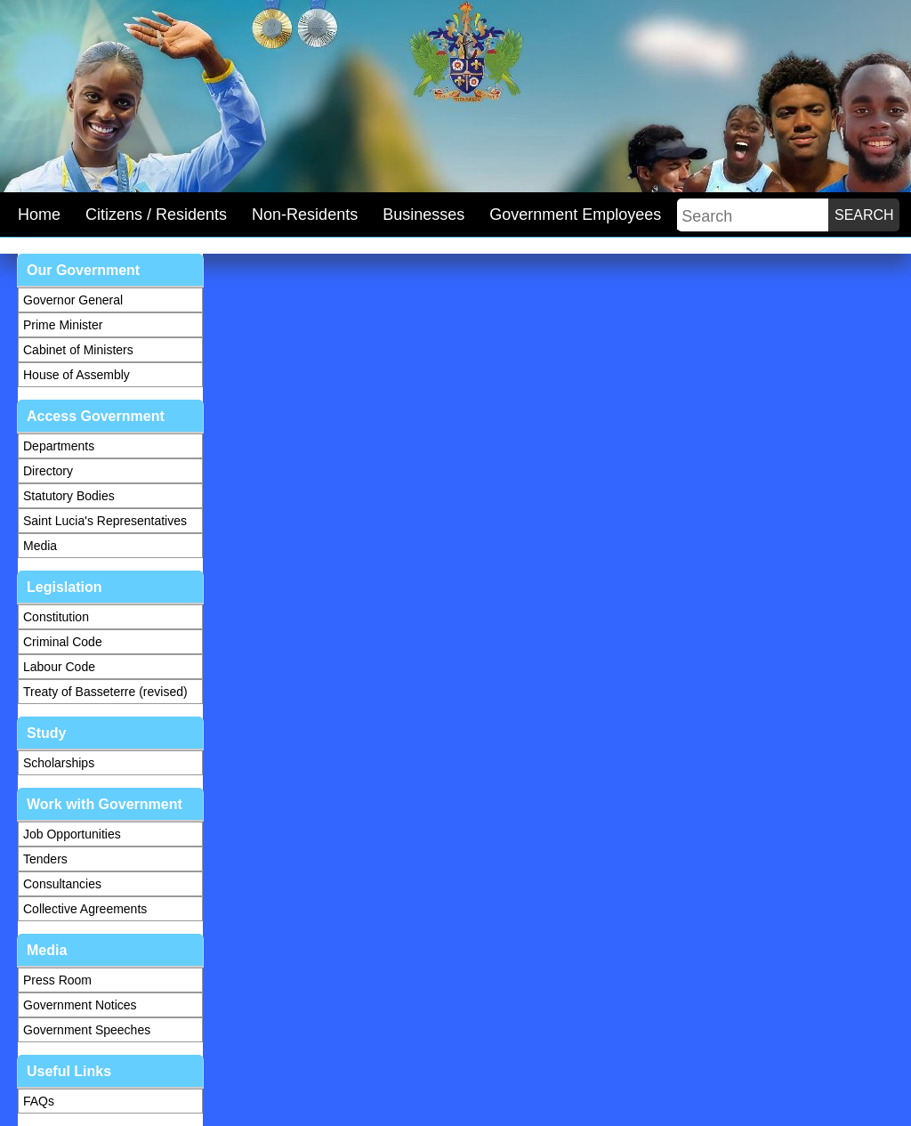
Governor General (73, 300)
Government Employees (575, 214)
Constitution (56, 617)
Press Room (57, 980)
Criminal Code (62, 642)
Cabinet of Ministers (78, 350)
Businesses (423, 214)
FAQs (38, 1101)
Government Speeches (86, 1030)
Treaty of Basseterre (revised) (105, 692)
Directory (48, 471)
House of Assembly (76, 375)
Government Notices (80, 1005)
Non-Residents (305, 214)
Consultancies (62, 884)
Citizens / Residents (156, 214)
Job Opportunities (72, 834)
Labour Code (59, 667)
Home (39, 214)
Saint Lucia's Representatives (105, 521)
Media (40, 546)
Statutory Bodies (69, 496)
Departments (58, 446)
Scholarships (58, 763)
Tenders (45, 859)
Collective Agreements (85, 909)
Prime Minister (62, 325)
